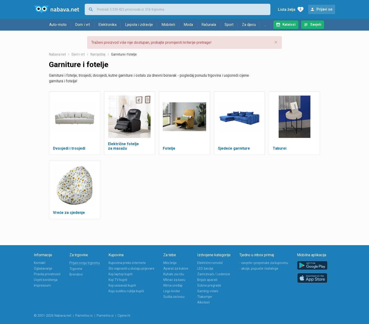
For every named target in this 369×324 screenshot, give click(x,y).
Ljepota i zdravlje (139, 24)
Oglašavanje (43, 268)
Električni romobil (210, 263)
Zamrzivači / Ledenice (213, 274)
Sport (229, 24)
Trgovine (75, 269)
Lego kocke (171, 291)
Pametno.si (105, 315)
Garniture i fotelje (124, 54)
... (265, 24)
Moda (188, 24)
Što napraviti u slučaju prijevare (131, 268)
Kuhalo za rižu (173, 274)
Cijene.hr (124, 315)
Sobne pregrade (209, 285)
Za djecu (249, 24)
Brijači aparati (207, 280)
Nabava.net (57, 54)
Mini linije (170, 263)
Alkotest (203, 302)
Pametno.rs (84, 315)
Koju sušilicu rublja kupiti (126, 291)
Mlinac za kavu (174, 280)
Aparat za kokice (175, 268)
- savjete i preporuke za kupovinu (263, 263)
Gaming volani (207, 291)
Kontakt (39, 263)
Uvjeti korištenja (45, 280)
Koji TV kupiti (117, 280)
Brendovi (76, 274)
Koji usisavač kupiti (122, 285)
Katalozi (289, 24)
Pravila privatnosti (47, 274)
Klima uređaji (172, 285)
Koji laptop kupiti (120, 274)
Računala (208, 24)
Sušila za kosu (173, 297)
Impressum (42, 285)
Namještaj (97, 54)
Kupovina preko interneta (127, 263)
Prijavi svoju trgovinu (84, 263)
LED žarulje (205, 268)
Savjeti (315, 24)
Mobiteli (168, 24)
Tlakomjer (204, 297)
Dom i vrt (82, 24)
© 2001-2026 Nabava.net (52, 315)
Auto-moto (58, 24)
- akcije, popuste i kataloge (258, 268)
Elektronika (107, 24)
